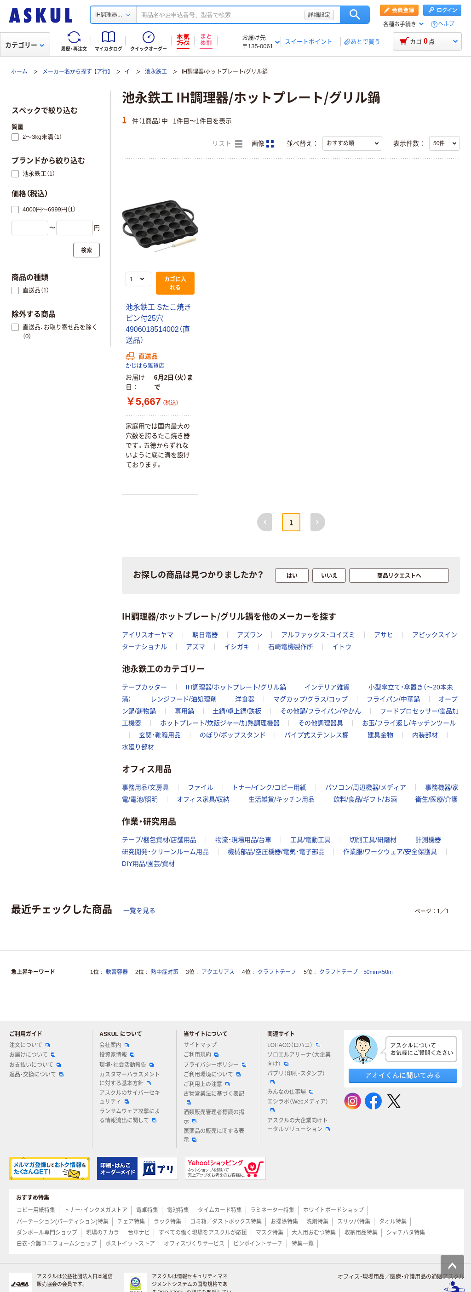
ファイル (200, 787)
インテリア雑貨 (327, 687)
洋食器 (244, 699)
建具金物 (380, 735)
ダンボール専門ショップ (47, 1232)
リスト (227, 144)
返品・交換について (36, 1074)
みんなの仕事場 (290, 1092)
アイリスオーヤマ (147, 634)
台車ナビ (139, 1232)
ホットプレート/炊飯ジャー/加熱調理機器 (220, 723)
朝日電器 (205, 634)
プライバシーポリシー (215, 1065)
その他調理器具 (320, 723)
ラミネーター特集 (272, 1210)
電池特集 (178, 1210)
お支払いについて (35, 1065)
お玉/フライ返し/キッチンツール (409, 723)
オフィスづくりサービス (194, 1244)
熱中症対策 (164, 972)
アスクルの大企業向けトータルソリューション (298, 1125)
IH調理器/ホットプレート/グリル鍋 (236, 687)
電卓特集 (147, 1210)
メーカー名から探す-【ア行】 (76, 71)
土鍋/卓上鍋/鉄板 (237, 711)
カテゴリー (24, 45)
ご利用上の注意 (207, 1084)
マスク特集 (269, 1232)
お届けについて (32, 1055)
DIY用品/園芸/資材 (148, 863)
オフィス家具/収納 (203, 799)
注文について (29, 1045)
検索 (355, 15)
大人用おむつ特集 (314, 1232)
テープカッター (144, 687)
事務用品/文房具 (145, 787)
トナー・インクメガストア (95, 1210)
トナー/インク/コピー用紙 (269, 787)
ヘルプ (446, 24)
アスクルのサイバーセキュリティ (129, 1097)
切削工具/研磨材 (373, 839)
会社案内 (114, 1045)
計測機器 (428, 839)
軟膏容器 (117, 972)
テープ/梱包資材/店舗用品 (159, 839)
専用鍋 (184, 711)
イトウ (341, 646)
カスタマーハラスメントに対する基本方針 (129, 1079)
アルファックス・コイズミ (318, 634)
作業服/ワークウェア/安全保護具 (390, 851)
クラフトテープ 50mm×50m (356, 972)
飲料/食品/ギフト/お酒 (365, 799)
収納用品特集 (361, 1232)
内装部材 (425, 735)
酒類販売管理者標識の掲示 (214, 1116)
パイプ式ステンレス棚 (316, 735)
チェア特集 (131, 1221)
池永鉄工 (156, 71)
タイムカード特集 (220, 1210)
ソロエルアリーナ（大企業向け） (299, 1059)
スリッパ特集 (353, 1221)
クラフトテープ (277, 972)
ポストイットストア (130, 1244)
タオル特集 (393, 1221)
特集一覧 (303, 1244)
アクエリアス (218, 972)
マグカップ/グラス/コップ (310, 699)
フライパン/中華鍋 (393, 699)
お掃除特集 (284, 1221)
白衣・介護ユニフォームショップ (57, 1244)
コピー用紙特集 (36, 1210)
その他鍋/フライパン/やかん (320, 711)
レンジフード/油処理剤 (183, 699)
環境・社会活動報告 (126, 1065)
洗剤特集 (317, 1221)
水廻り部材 (138, 747)
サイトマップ (200, 1045)
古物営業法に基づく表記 (214, 1097)
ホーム (19, 71)
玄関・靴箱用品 (160, 735)
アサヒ (383, 634)
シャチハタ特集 (405, 1232)
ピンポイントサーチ (258, 1244)
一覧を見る (139, 910)
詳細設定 (319, 14)
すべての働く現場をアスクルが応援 (203, 1232)
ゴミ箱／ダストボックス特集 (226, 1221)
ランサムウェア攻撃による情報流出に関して (129, 1115)
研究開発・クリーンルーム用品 (165, 851)
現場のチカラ (102, 1232)
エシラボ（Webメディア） (297, 1105)
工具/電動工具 (310, 839)
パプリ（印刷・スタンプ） (296, 1077)
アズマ (195, 646)
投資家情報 (116, 1055)
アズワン (250, 634)
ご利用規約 (201, 1055)
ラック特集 (167, 1221)
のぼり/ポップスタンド (233, 735)
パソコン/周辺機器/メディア (365, 787)
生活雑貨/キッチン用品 (281, 799)
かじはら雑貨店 (145, 366)
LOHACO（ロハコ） (293, 1045)
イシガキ (237, 646)
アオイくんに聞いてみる (403, 1075)
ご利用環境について (212, 1074)
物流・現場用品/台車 (243, 839)
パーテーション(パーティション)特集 (63, 1221)
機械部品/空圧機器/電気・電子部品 (276, 851)
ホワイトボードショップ (333, 1210)
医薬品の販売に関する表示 (214, 1135)
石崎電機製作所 (290, 646)
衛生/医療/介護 (436, 799)
